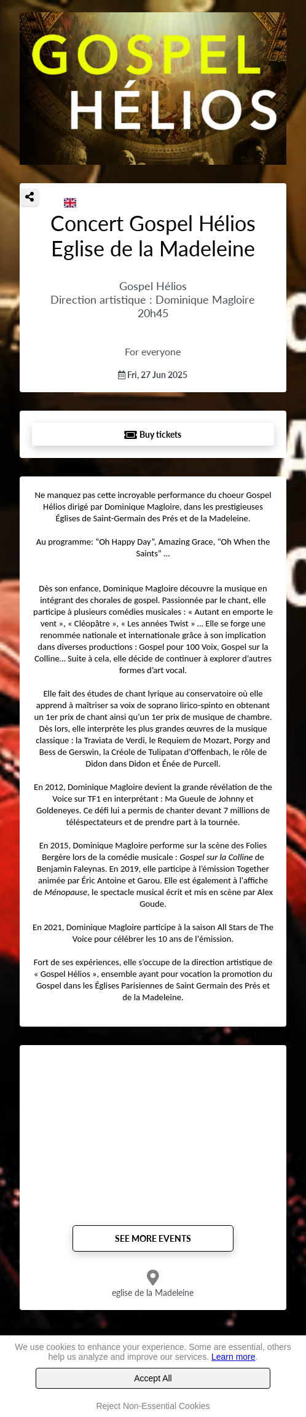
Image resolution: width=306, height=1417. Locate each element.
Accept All (152, 1378)
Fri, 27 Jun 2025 (152, 374)
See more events (153, 1238)
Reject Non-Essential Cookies (153, 1406)
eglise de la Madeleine (153, 1292)
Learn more (233, 1357)
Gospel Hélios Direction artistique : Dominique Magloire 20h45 (152, 299)
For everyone (153, 351)
